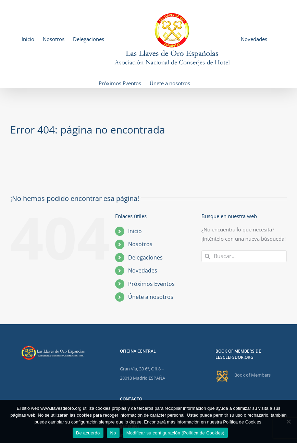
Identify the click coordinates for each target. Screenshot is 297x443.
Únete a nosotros (150, 297)
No (113, 432)
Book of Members (252, 375)
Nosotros (140, 244)
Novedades (142, 270)
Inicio (135, 231)
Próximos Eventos (151, 284)
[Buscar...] (244, 256)
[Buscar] (207, 256)
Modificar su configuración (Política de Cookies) (175, 432)
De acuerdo (88, 432)
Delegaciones (145, 257)
